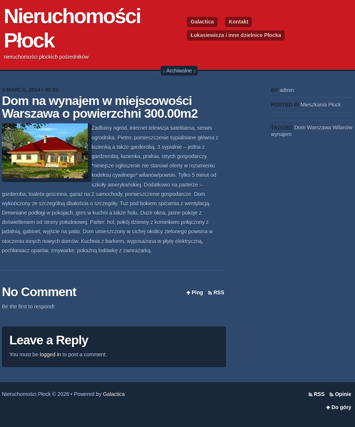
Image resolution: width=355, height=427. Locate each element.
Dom (300, 127)
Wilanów (342, 127)
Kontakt (238, 22)
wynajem (281, 134)
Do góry (341, 407)
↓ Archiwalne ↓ (179, 71)
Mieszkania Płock (320, 105)
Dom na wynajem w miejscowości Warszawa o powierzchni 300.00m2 (100, 107)
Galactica (202, 22)
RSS (218, 292)
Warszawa (319, 127)
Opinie (343, 394)
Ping (197, 292)
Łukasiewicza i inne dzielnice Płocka (236, 35)
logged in (50, 354)
